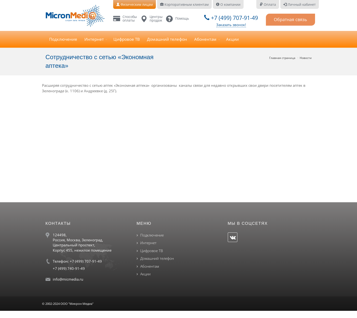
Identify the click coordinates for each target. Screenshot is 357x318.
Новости (306, 58)
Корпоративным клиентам (184, 4)
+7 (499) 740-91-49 (69, 268)
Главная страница (282, 58)
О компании (228, 4)
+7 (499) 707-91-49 (231, 18)
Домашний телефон (167, 39)
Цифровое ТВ (126, 39)
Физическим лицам (134, 4)
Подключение (63, 39)
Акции (232, 39)
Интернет (94, 39)
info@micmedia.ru (68, 279)
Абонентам (205, 39)
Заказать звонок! (231, 24)
